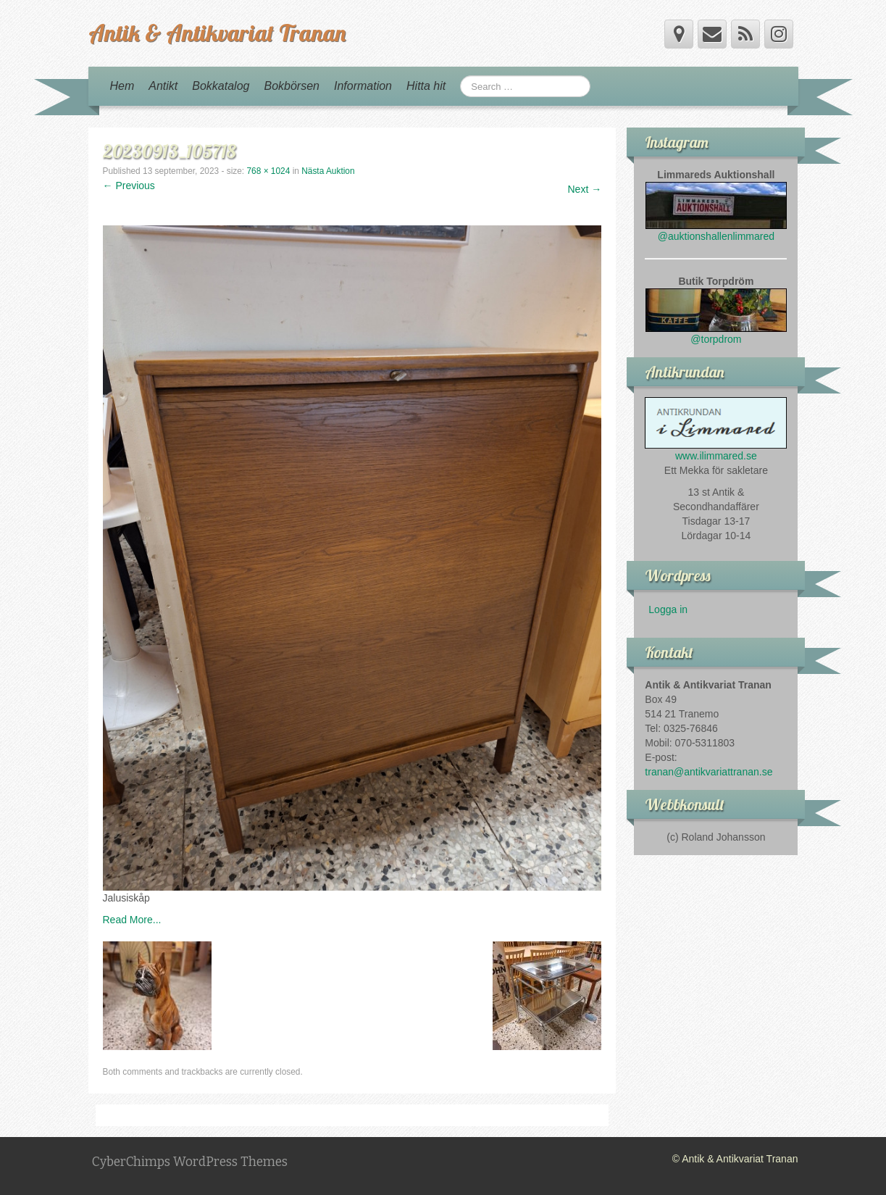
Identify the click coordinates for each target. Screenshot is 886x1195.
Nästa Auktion (327, 171)
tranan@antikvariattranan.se (708, 772)
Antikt (163, 86)
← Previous (129, 185)
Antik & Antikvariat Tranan (217, 32)
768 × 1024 (268, 171)
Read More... (132, 919)
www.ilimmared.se (716, 456)
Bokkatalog (220, 86)
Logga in (668, 609)
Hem (122, 86)
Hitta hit (426, 86)
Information (363, 86)
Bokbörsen (291, 86)
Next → (585, 189)
